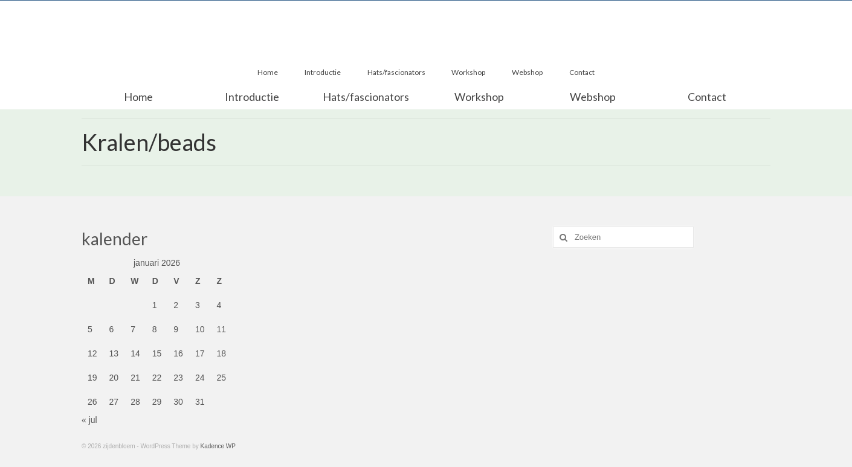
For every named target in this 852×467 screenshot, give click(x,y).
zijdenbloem (426, 9)
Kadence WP (218, 446)
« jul (89, 420)
